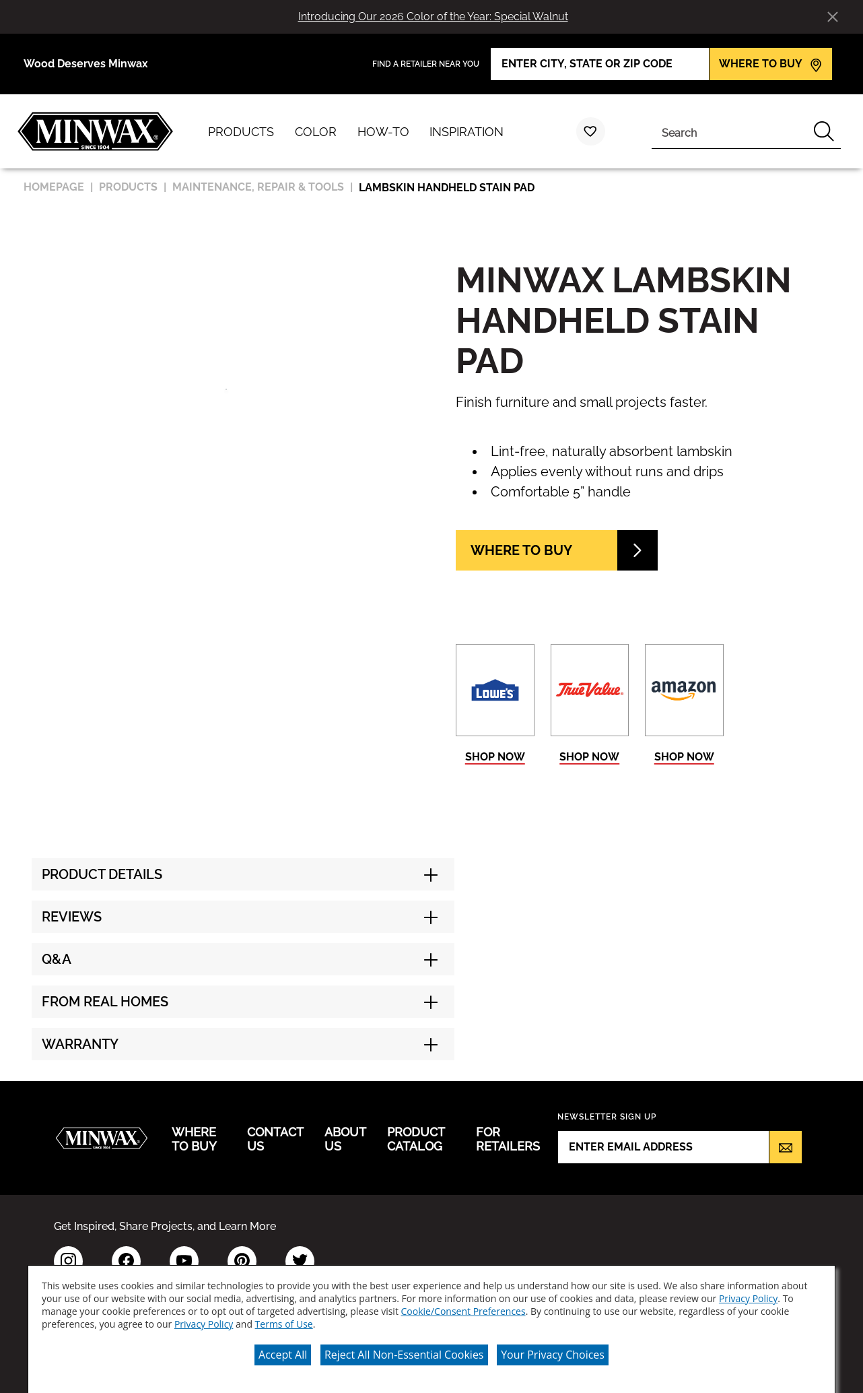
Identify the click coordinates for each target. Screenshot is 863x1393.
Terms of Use (284, 1316)
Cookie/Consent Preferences (463, 1303)
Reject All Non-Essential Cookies (404, 1347)
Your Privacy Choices (553, 1347)
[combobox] (730, 131)
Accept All (282, 1347)
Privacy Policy (748, 1291)
